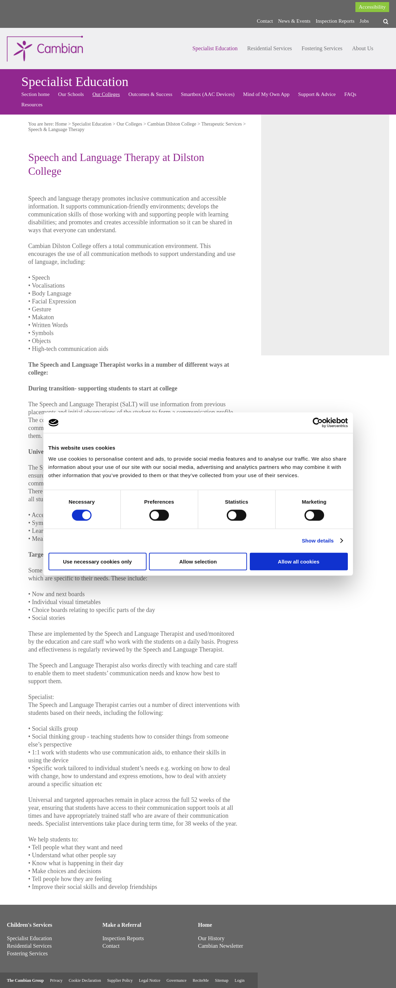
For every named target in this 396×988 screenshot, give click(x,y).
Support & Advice (317, 94)
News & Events (294, 21)
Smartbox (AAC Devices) (208, 94)
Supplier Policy (119, 980)
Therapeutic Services (221, 124)
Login (240, 980)
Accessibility (372, 7)
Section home (35, 94)
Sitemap (221, 980)
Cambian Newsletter (220, 946)
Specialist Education (214, 48)
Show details (318, 541)
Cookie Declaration (85, 980)
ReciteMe (201, 980)
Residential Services (269, 48)
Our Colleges (106, 94)
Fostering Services (322, 48)
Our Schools (71, 94)
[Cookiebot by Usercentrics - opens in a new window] (318, 423)
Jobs (364, 21)
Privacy (56, 980)
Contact (265, 21)
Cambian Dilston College (171, 124)
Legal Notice (149, 980)
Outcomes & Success (150, 94)
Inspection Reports (334, 21)
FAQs (350, 94)
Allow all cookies (299, 561)
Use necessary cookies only (97, 561)
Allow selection (198, 561)
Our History (211, 938)
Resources (32, 104)
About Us (362, 48)
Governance (176, 980)
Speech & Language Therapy (56, 129)
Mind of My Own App (266, 94)
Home (61, 124)
